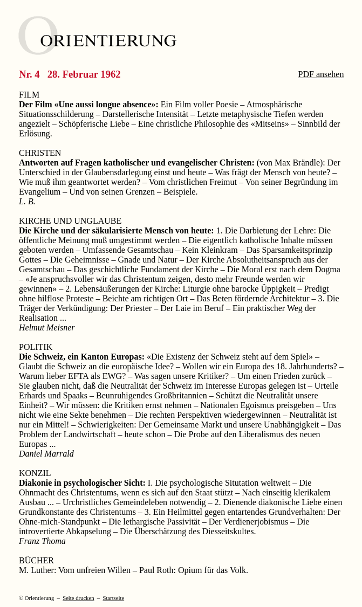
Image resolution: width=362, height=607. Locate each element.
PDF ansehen (321, 74)
